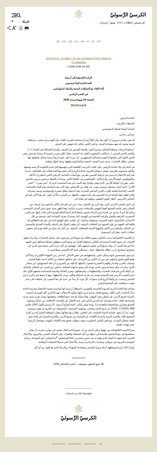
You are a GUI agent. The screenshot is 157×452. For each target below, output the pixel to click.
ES (76, 41)
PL (93, 41)
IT (88, 41)
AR (57, 41)
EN (70, 41)
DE (64, 41)
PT (99, 41)
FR (82, 41)
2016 (119, 22)
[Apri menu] (14, 15)
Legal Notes (90, 444)
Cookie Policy (75, 444)
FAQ (100, 444)
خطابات (127, 22)
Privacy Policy (58, 444)
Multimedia (78, 105)
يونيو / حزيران (107, 22)
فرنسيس (138, 22)
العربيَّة (22, 22)
